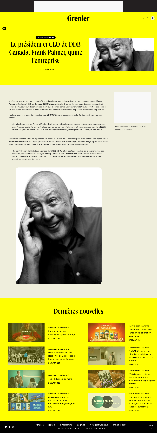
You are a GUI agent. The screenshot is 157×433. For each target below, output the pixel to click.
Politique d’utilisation (95, 429)
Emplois (51, 425)
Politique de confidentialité (68, 429)
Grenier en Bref (119, 425)
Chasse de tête (66, 425)
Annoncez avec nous (99, 425)
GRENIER (150, 425)
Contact (81, 425)
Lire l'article (54, 338)
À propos (40, 425)
